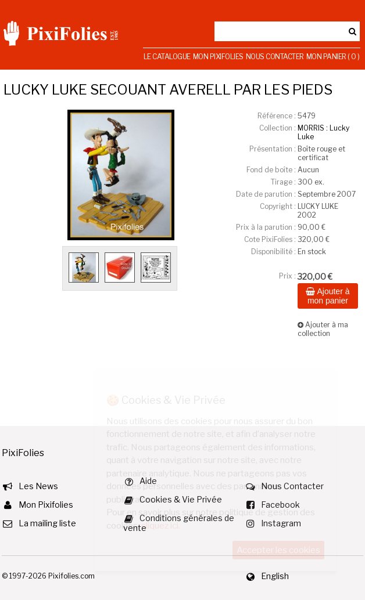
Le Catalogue (167, 56)
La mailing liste (47, 523)
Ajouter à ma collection (323, 329)
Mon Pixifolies (218, 56)
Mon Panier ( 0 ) (333, 56)
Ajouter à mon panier (327, 296)
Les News (38, 486)
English (275, 576)
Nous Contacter (275, 56)
